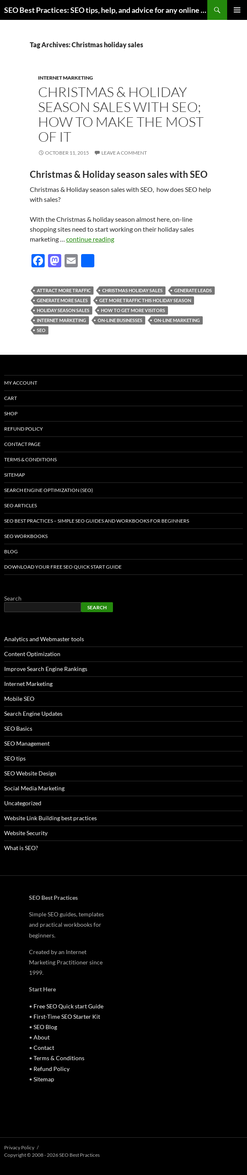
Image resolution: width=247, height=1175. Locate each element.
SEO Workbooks (26, 536)
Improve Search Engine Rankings (45, 668)
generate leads (193, 290)
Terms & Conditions (30, 459)
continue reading (90, 239)
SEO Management (27, 743)
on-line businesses (120, 320)
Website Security (26, 832)
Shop (10, 413)
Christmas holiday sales (132, 290)
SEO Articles (20, 505)
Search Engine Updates (33, 713)
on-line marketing (177, 320)
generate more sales (62, 300)
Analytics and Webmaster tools (44, 638)
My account (20, 383)
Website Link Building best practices (50, 817)
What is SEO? (21, 847)
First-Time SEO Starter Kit (67, 1016)
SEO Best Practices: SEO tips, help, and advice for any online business (105, 10)
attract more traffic (64, 290)
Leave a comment (124, 153)
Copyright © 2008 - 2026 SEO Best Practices (52, 1155)
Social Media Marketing (34, 788)
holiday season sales (63, 310)
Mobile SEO (19, 698)
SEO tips (15, 758)
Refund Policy (23, 429)
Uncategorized (22, 803)
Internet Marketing (65, 78)
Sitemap (14, 475)
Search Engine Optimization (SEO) (48, 490)
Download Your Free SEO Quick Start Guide (63, 567)
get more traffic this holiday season (145, 300)
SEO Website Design (30, 773)
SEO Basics (18, 728)
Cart (10, 398)
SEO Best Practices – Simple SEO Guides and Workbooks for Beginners (96, 521)
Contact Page (22, 444)
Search (13, 598)
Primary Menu (237, 10)
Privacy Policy (19, 1147)
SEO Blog (45, 1026)
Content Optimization (32, 653)
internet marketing (61, 320)
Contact (44, 1047)
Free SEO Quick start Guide (68, 1006)
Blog (11, 551)
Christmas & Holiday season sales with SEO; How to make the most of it (121, 114)
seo (41, 330)
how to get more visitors (133, 310)
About (42, 1037)
